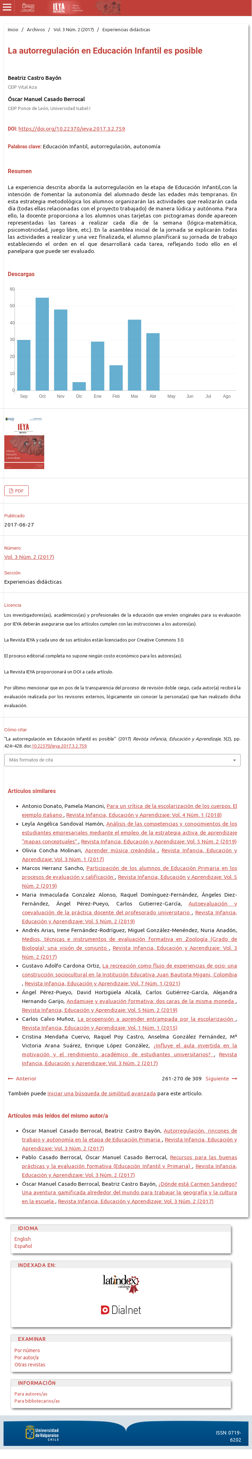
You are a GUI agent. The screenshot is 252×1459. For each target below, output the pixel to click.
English (23, 1239)
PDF (19, 490)
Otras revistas (30, 1364)
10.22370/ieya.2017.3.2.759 (59, 745)
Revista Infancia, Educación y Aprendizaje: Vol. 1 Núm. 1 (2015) (100, 1028)
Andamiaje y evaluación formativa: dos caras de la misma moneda (151, 1001)
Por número (27, 1350)
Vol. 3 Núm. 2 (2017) (74, 29)
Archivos (36, 29)
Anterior (26, 1078)
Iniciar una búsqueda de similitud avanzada (101, 1093)
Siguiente (217, 1078)
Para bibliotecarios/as (37, 1400)
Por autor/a (27, 1357)
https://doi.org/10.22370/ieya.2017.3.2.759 (71, 129)
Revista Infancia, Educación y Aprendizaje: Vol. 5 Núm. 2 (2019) (159, 841)
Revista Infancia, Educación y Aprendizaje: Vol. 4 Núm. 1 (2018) (144, 815)
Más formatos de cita (31, 759)
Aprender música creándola (121, 850)
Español (23, 1246)
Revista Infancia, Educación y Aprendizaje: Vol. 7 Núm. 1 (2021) (102, 983)
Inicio (13, 29)
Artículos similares (32, 791)
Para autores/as (31, 1393)
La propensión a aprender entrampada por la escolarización (157, 1019)
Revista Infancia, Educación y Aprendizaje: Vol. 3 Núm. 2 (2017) (136, 1201)
